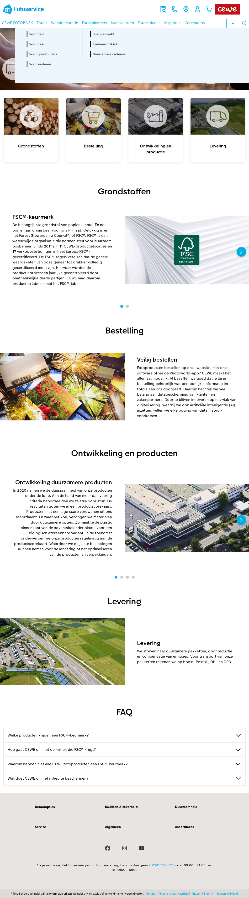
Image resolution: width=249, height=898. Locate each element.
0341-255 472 (162, 865)
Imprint (208, 893)
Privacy (196, 893)
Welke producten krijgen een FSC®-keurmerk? (124, 735)
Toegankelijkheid (227, 893)
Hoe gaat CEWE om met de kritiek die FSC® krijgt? (124, 750)
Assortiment (184, 826)
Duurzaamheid (186, 806)
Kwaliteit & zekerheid (121, 806)
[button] (197, 9)
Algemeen (113, 826)
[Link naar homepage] (48, 9)
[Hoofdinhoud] (124, 410)
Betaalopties (45, 806)
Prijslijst (150, 893)
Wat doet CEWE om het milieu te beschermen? (124, 778)
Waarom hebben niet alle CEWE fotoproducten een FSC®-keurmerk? (124, 764)
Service (40, 826)
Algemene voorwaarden (173, 893)
